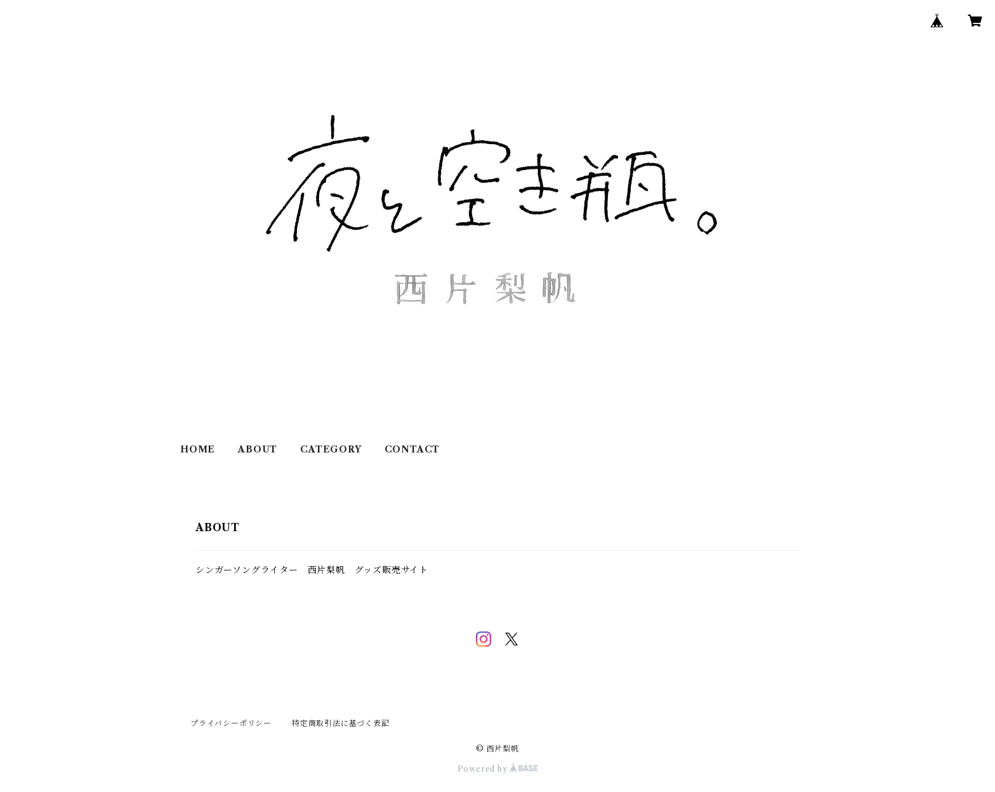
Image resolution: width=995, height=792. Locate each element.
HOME (197, 449)
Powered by (498, 769)
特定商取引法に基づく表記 (341, 723)
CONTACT (412, 449)
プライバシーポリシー (231, 723)
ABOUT (257, 449)
